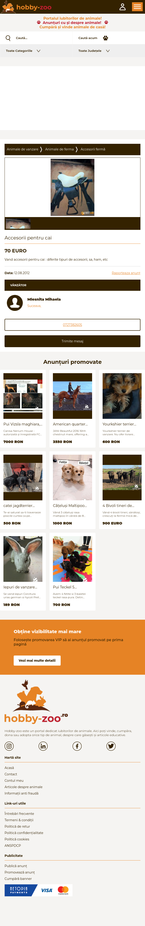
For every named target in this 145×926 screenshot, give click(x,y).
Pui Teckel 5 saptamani (63, 587)
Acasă (9, 768)
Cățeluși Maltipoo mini (68, 506)
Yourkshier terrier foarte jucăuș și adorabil (118, 424)
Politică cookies (17, 839)
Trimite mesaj (72, 341)
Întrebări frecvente (19, 814)
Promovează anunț (20, 872)
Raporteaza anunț (126, 273)
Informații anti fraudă (22, 793)
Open (137, 6)
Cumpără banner (18, 879)
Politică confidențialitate (24, 833)
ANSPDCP (13, 846)
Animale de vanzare (22, 149)
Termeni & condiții (19, 820)
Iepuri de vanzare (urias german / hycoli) (19, 587)
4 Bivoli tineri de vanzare (117, 506)
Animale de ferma (59, 149)
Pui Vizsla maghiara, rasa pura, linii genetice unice (21, 424)
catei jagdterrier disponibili (17, 506)
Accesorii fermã (93, 149)
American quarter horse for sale (69, 424)
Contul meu (14, 781)
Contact (11, 774)
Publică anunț (16, 866)
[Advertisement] (72, 98)
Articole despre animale (23, 787)
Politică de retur (17, 826)
